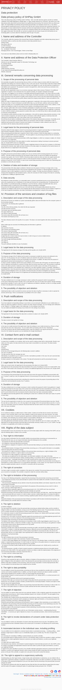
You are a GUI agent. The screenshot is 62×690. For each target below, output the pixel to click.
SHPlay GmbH (48, 677)
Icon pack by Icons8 (56, 677)
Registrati (51, 2)
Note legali (16, 674)
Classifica (45, 674)
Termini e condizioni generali (27, 674)
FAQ (60, 674)
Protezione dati (38, 674)
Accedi (58, 2)
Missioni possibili (53, 674)
